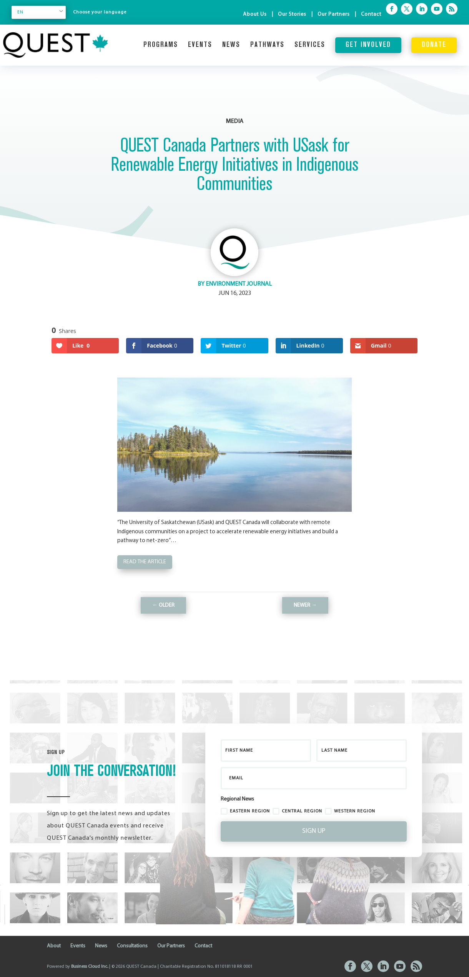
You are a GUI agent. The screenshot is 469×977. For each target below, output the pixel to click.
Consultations (132, 946)
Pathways (267, 45)
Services (309, 45)
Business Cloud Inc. (89, 966)
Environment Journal (239, 284)
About (54, 946)
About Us (255, 14)
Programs (160, 45)
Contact (371, 14)
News (231, 45)
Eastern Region (245, 811)
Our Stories (292, 14)
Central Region (297, 811)
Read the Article (144, 562)
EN (20, 12)
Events (200, 45)
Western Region (350, 811)
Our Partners (334, 14)
